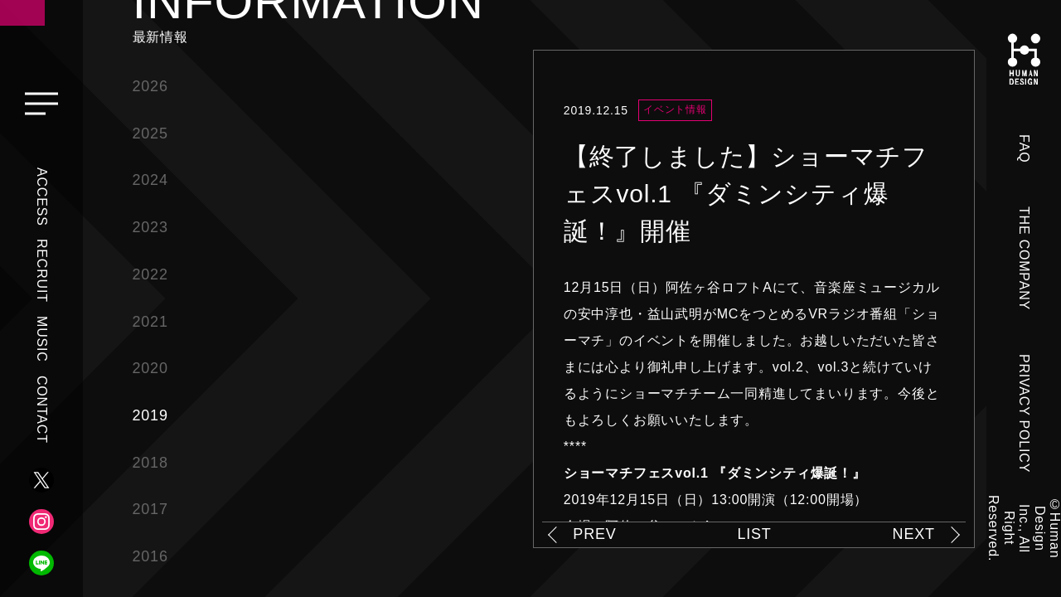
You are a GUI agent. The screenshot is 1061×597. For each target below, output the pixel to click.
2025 (150, 133)
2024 (150, 180)
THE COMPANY (1024, 258)
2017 (150, 509)
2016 (150, 556)
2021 (150, 321)
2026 (150, 86)
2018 (150, 462)
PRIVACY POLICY (1024, 413)
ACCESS (42, 196)
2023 (150, 227)
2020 (150, 368)
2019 (150, 415)
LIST (754, 534)
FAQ (1024, 148)
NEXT (914, 534)
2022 (150, 274)
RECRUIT (42, 271)
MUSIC (42, 339)
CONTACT (42, 410)
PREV (594, 534)
